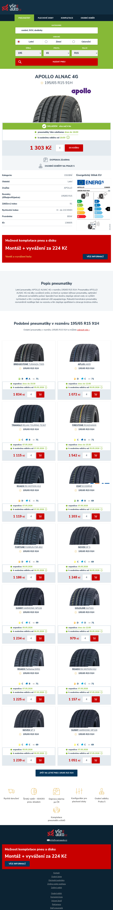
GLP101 (84, 608)
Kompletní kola (56, 897)
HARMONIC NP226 (29, 608)
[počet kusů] (59, 148)
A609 (84, 364)
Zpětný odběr (56, 887)
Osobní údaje (56, 876)
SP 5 (84, 547)
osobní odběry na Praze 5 (60, 166)
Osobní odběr (90, 18)
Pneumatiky (21, 18)
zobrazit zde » (83, 330)
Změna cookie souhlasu (57, 883)
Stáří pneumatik (56, 908)
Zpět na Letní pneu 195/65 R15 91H (56, 773)
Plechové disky (44, 18)
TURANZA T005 (29, 364)
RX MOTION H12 (29, 486)
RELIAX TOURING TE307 (29, 425)
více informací (56, 249)
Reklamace (56, 904)
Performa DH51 (28, 669)
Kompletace (67, 18)
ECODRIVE (84, 486)
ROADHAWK (84, 425)
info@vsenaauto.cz (58, 839)
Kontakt (56, 872)
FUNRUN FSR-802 (29, 547)
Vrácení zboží (56, 900)
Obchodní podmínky (56, 880)
